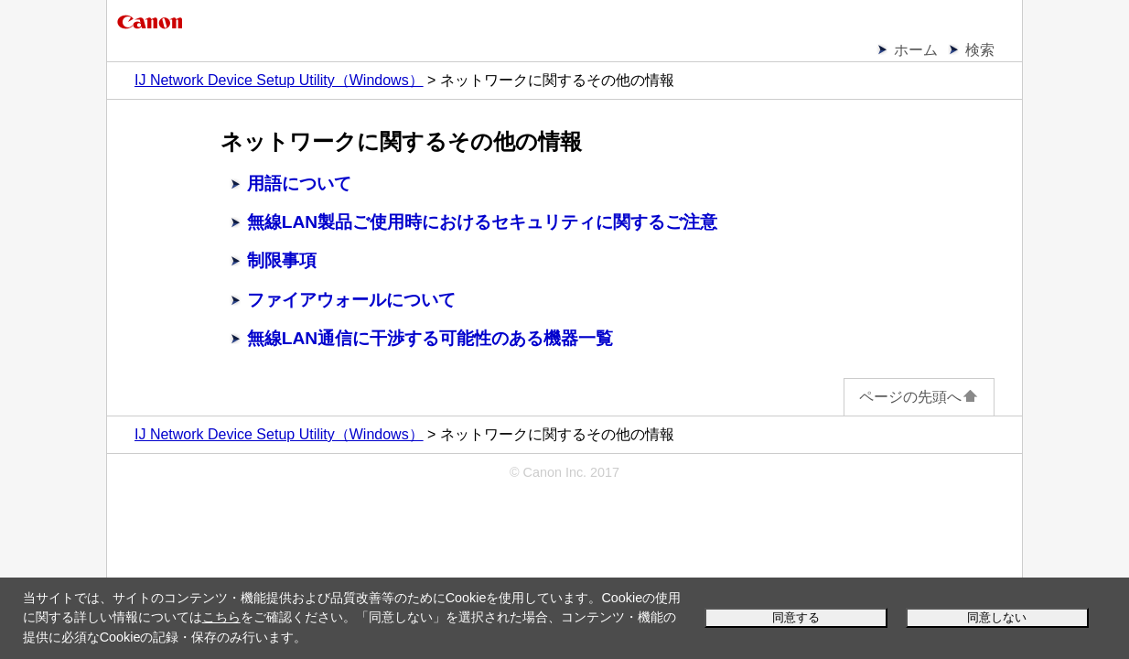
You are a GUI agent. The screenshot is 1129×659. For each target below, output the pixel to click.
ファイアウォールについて (351, 299)
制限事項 (282, 260)
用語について (299, 183)
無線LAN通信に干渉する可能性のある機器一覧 (430, 338)
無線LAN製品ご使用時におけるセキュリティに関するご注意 (482, 222)
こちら (221, 617)
